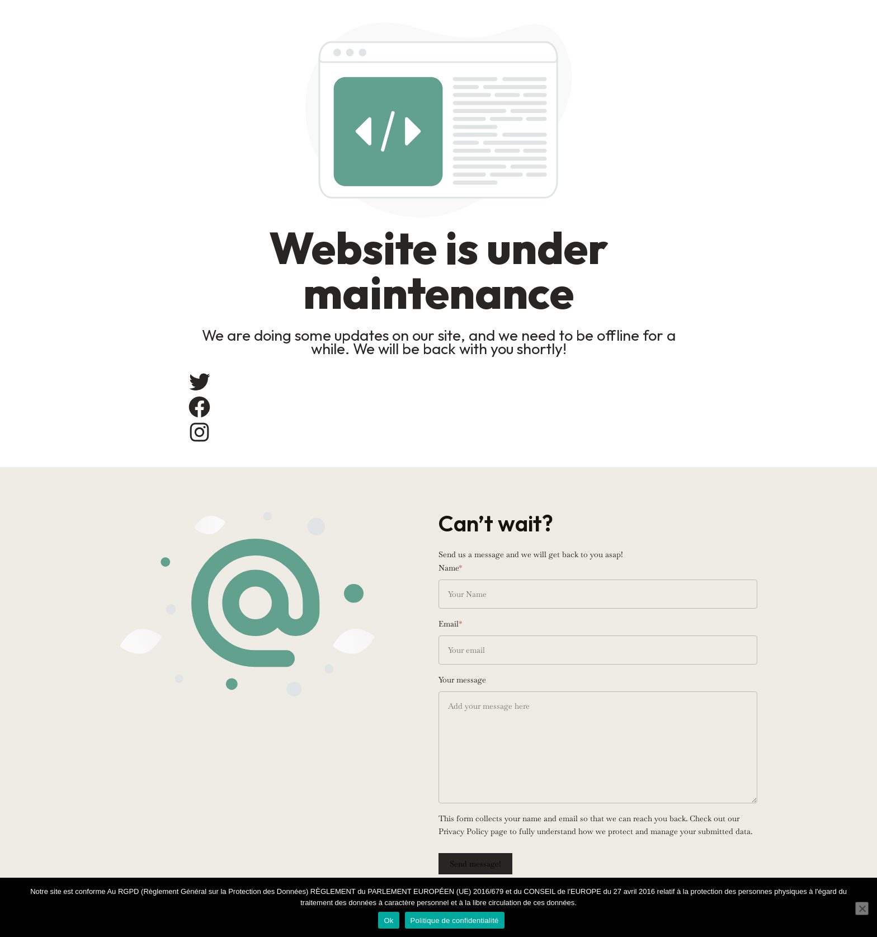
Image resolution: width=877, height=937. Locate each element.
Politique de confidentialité (455, 920)
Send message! (475, 864)
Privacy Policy (463, 831)
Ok (388, 920)
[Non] (862, 908)
